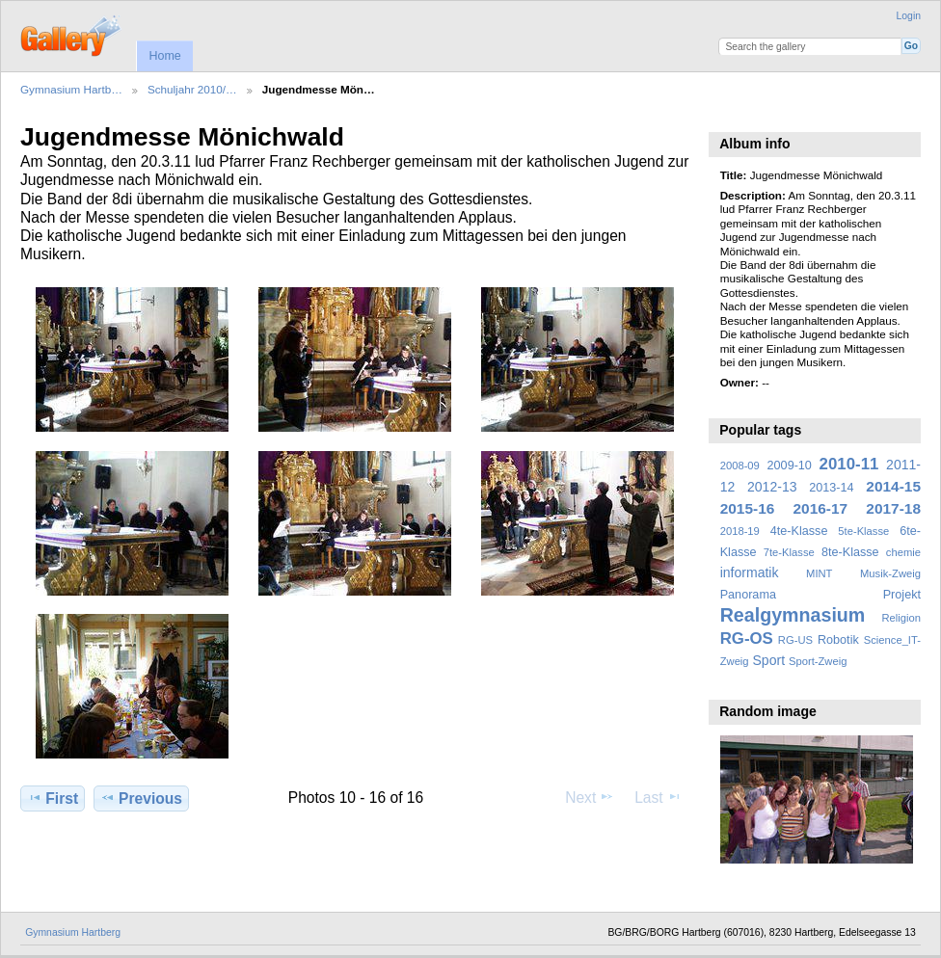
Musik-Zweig (890, 573)
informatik (749, 572)
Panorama (748, 594)
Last (658, 797)
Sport (769, 660)
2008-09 (740, 465)
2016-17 (820, 508)
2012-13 (772, 486)
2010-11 (849, 464)
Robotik (838, 640)
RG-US (795, 640)
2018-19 (740, 531)
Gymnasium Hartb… (71, 89)
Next (589, 797)
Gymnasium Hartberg (73, 932)
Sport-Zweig (818, 661)
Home (164, 56)
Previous (141, 798)
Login (909, 16)
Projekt (902, 594)
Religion (901, 618)
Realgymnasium (793, 614)
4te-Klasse (799, 531)
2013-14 (831, 487)
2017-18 (893, 508)
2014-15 (893, 486)
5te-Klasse (863, 531)
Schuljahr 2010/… (192, 89)
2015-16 (747, 508)
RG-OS (746, 638)
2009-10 (789, 465)
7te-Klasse (789, 552)
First (52, 798)
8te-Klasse (850, 552)
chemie (903, 552)
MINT (819, 573)
